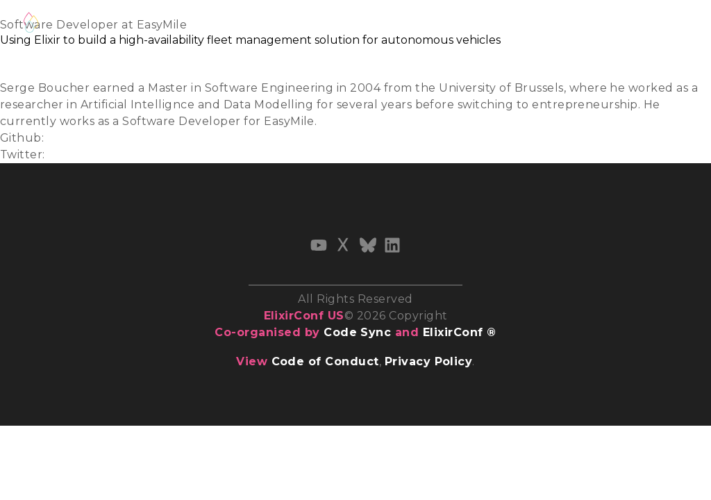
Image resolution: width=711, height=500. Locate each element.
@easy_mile (82, 154)
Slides (17, 54)
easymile (72, 137)
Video (16, 71)
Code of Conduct (325, 361)
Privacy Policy (429, 361)
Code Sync (357, 332)
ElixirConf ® (459, 332)
